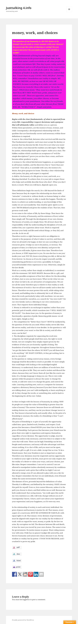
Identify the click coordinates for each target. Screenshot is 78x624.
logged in (26, 599)
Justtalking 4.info (18, 8)
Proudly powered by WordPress (23, 620)
